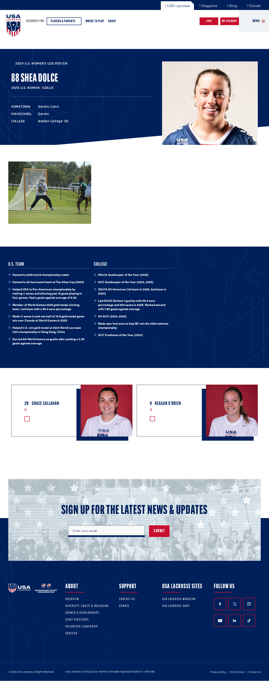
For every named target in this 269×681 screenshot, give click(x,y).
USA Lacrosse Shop (176, 606)
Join (209, 21)
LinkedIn (234, 620)
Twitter (235, 604)
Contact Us (127, 599)
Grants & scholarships (82, 613)
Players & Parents (64, 22)
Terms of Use (237, 672)
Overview (72, 599)
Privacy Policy (218, 672)
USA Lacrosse (177, 5)
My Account (229, 21)
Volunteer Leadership (81, 626)
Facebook (220, 604)
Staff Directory (77, 619)
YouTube (220, 620)
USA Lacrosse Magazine (179, 599)
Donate (254, 5)
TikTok (249, 620)
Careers (71, 633)
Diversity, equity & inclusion (86, 606)
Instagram (249, 604)
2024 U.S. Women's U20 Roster (41, 63)
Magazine (208, 5)
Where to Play (95, 21)
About (113, 22)
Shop (232, 5)
